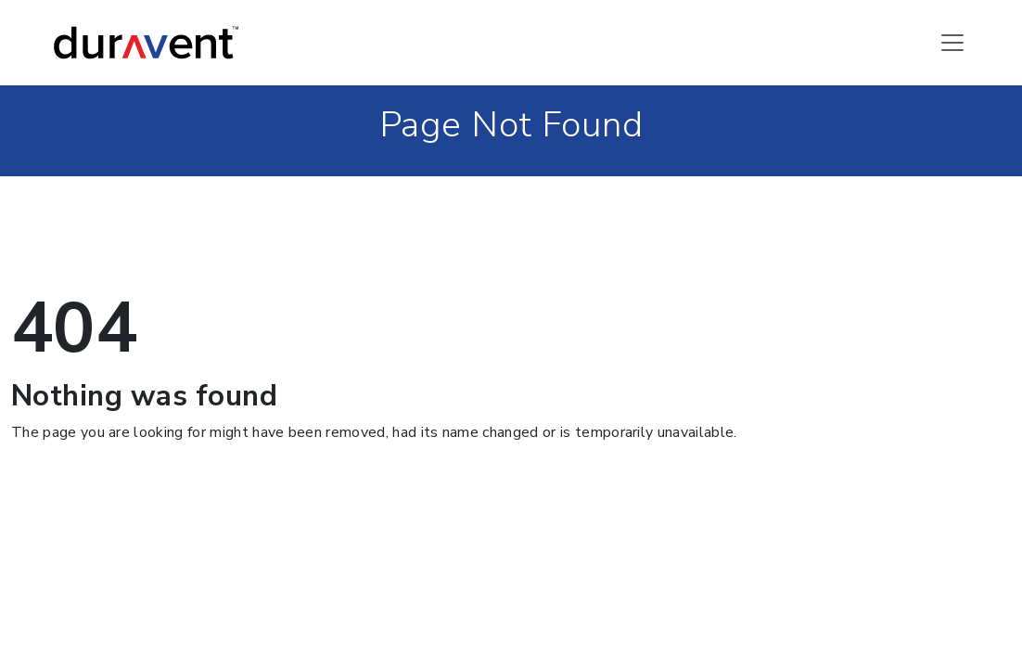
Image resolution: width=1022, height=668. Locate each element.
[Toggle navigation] (952, 42)
